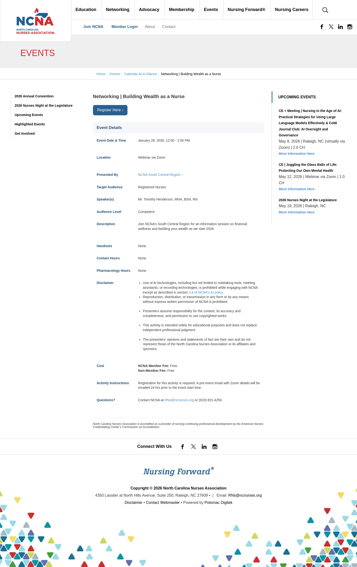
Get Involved (25, 133)
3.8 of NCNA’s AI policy (206, 292)
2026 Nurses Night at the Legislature (44, 105)
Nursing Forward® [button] (247, 9)
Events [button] (211, 9)
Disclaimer (134, 502)
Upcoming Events (29, 115)
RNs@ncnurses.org (179, 400)
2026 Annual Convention (34, 96)
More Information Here (297, 154)
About (150, 27)
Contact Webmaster (163, 502)
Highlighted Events (30, 124)
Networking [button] (118, 9)
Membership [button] (182, 9)
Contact (168, 27)
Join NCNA (93, 27)
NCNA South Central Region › (160, 175)
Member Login (124, 27)
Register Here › (110, 110)
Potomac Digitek (219, 502)
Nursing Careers (291, 9)
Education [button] (86, 9)
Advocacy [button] (150, 9)
